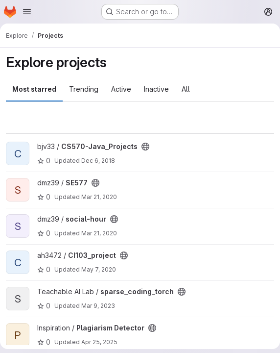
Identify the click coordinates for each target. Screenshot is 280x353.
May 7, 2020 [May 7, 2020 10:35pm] (98, 269)
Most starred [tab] (34, 89)
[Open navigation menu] (27, 12)
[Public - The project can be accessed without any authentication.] (145, 147)
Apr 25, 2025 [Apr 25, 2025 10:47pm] (99, 342)
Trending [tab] (83, 89)
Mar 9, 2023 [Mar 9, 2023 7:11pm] (98, 305)
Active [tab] (121, 89)
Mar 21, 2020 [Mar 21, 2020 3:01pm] (99, 197)
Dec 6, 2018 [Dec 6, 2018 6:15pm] (98, 160)
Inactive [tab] (156, 89)
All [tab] (186, 89)
